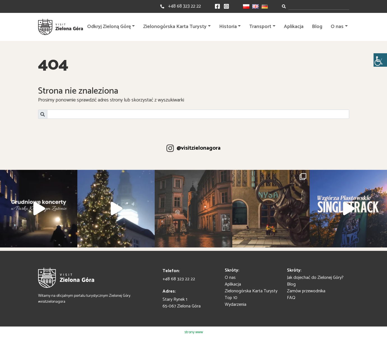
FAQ (291, 298)
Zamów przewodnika (306, 291)
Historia (228, 26)
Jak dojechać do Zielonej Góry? (315, 277)
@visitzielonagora (199, 148)
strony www (193, 332)
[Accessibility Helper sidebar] (380, 60)
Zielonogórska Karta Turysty (175, 26)
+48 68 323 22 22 (184, 6)
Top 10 (231, 298)
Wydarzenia (235, 304)
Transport (260, 26)
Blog (317, 26)
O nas (337, 26)
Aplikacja (293, 26)
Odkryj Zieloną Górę (109, 26)
